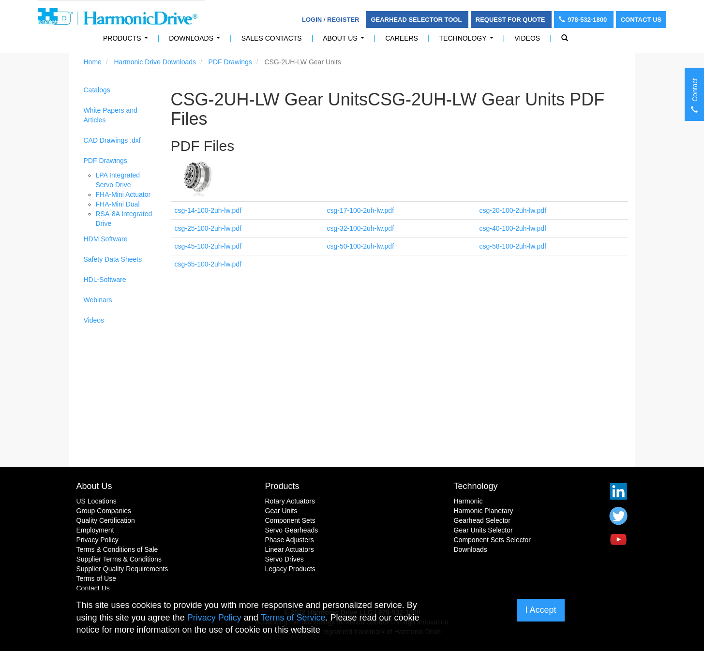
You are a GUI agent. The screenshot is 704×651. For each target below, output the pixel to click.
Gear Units (281, 511)
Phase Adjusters (289, 540)
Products (282, 486)
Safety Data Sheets (113, 259)
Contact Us (641, 19)
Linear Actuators (289, 549)
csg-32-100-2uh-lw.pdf (360, 228)
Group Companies (104, 511)
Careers (401, 38)
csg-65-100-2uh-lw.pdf (208, 264)
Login (312, 19)
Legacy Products (290, 569)
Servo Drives (284, 559)
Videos (527, 38)
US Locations (96, 501)
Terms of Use (96, 578)
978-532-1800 (584, 19)
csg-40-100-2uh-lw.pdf (513, 228)
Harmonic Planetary (483, 511)
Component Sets (290, 520)
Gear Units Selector (483, 530)
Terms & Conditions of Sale (117, 549)
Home (93, 62)
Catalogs (97, 90)
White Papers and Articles (110, 115)
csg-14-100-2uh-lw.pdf (208, 210)
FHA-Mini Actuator (123, 194)
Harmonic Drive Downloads (155, 62)
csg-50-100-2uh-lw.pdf (360, 246)
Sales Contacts (271, 38)
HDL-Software (105, 279)
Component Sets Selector (492, 540)
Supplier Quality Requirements (122, 569)
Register (343, 19)
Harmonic (468, 501)
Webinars (98, 300)
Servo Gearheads (291, 530)
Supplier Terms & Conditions (119, 559)
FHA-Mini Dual (118, 204)
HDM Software (106, 239)
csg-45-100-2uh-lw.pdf (208, 246)
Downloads (196, 40)
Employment (95, 530)
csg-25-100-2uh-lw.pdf (208, 228)
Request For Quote (511, 19)
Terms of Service (292, 617)
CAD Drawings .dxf (112, 140)
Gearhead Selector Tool (417, 19)
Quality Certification (105, 520)
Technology (468, 40)
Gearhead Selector (482, 520)
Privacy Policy (97, 540)
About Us (345, 40)
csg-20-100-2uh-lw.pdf (513, 210)
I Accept (540, 610)
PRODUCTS (127, 40)
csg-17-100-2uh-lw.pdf (360, 210)
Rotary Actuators (290, 501)
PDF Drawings (230, 62)
